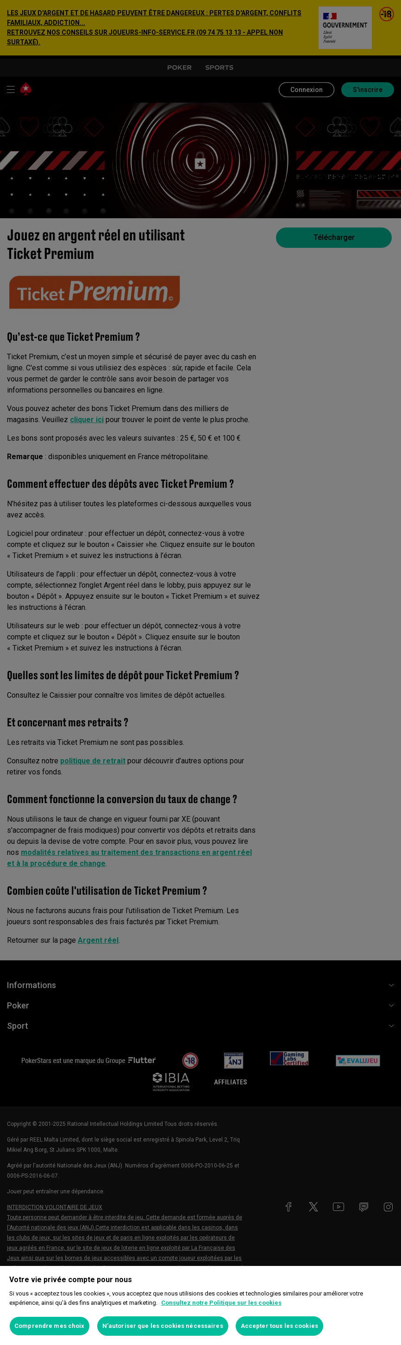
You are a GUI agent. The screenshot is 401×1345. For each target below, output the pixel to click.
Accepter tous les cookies (279, 1325)
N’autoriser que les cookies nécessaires (162, 1325)
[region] (200, 1305)
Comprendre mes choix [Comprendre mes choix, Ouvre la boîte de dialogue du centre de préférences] (49, 1325)
